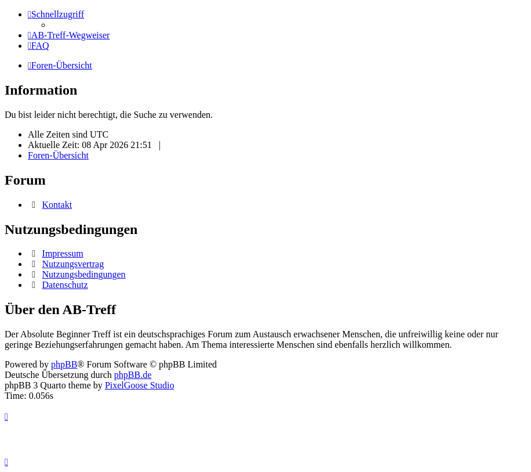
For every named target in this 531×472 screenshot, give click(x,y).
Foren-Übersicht (58, 155)
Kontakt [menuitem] (57, 205)
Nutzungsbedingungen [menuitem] (84, 274)
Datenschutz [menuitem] (65, 285)
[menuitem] (69, 35)
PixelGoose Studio (139, 385)
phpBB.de (132, 375)
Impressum (62, 253)
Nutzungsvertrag (73, 264)
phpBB (64, 364)
